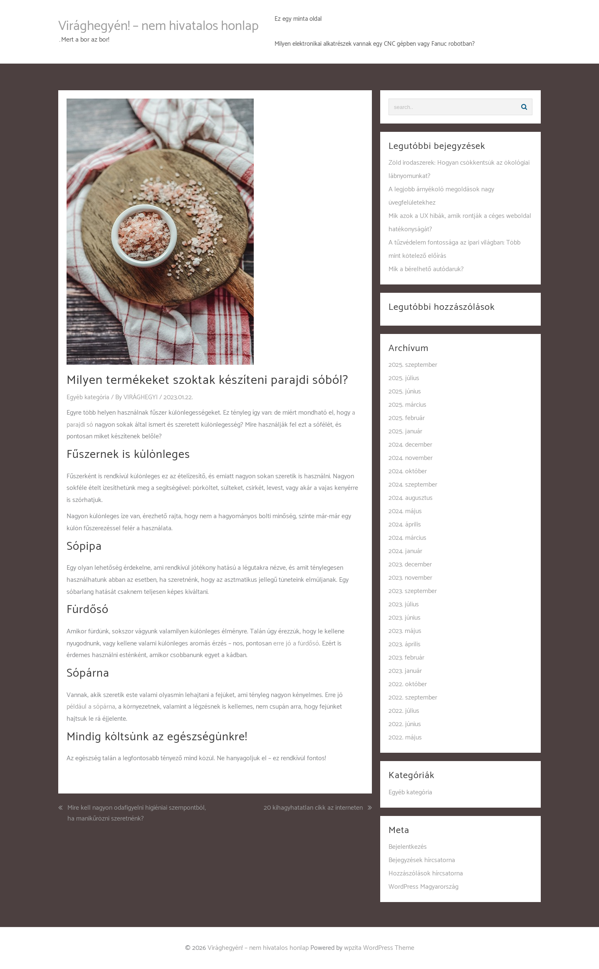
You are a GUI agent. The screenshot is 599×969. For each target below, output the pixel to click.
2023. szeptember (413, 591)
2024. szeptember (413, 484)
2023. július (404, 604)
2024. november (411, 458)
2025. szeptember (413, 365)
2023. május (405, 631)
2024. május (405, 511)
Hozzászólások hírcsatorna (426, 873)
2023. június (405, 617)
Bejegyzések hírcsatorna (422, 860)
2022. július (404, 711)
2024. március (407, 538)
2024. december (410, 444)
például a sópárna (91, 706)
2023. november (410, 577)
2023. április (405, 644)
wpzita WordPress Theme (379, 948)
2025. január (405, 431)
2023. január (405, 671)
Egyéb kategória (88, 397)
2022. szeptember (413, 697)
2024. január (405, 551)
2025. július (404, 378)
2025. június (405, 391)
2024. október (408, 471)
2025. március (407, 404)
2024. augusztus (411, 498)
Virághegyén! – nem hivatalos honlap (158, 26)
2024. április (405, 524)
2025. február (407, 418)
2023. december (410, 564)
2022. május (405, 737)
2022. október (408, 684)
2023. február (406, 657)
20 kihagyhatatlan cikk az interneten (313, 808)
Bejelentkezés (408, 847)
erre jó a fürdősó (296, 643)
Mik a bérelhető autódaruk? (426, 269)
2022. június (405, 724)
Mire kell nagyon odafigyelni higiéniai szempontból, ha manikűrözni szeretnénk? (136, 813)
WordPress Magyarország (423, 886)
